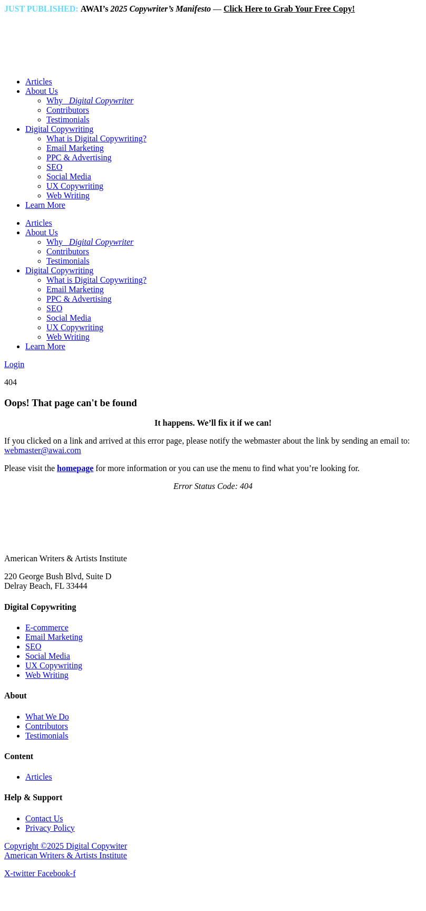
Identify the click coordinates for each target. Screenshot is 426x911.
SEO (54, 166)
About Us (41, 91)
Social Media (68, 176)
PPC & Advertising (79, 157)
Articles (38, 81)
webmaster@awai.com (42, 450)
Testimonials (68, 119)
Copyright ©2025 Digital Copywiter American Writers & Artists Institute (65, 850)
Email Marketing (75, 147)
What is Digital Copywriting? (96, 138)
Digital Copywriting (59, 128)
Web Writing (68, 195)
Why (89, 100)
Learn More (45, 204)
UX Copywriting (74, 185)
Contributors (67, 110)
